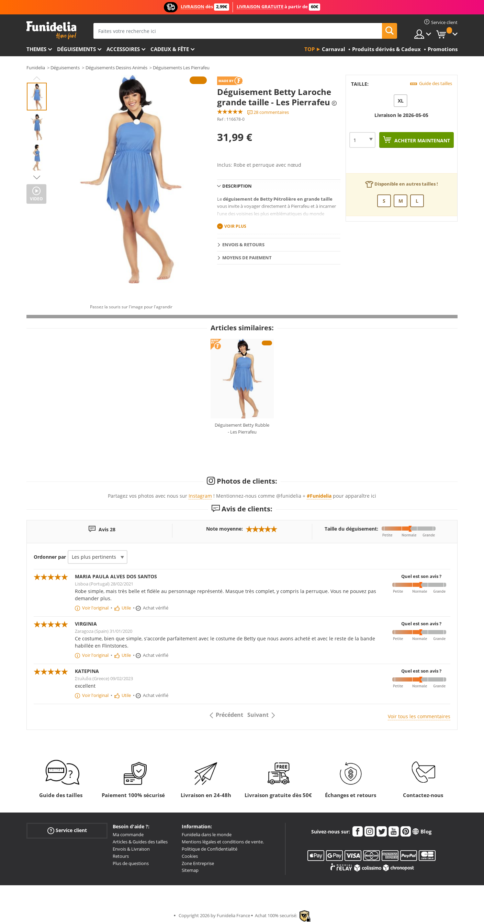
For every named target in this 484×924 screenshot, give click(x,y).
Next (36, 177)
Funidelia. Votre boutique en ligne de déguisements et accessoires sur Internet (51, 30)
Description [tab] (237, 186)
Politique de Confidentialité (209, 849)
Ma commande (128, 834)
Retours (121, 856)
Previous (36, 78)
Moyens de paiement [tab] (247, 257)
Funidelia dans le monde (207, 834)
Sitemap (190, 870)
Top (309, 49)
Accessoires (123, 49)
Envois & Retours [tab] (243, 244)
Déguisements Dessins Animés (116, 67)
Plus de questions (131, 863)
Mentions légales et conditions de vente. (223, 842)
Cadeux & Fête (169, 49)
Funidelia (35, 67)
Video (36, 199)
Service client (67, 830)
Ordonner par (50, 557)
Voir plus (235, 226)
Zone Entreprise (198, 863)
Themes (36, 49)
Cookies (190, 856)
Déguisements (76, 49)
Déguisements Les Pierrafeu (181, 67)
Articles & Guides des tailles (140, 842)
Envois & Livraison (131, 849)
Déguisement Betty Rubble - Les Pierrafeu (242, 428)
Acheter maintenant (421, 140)
